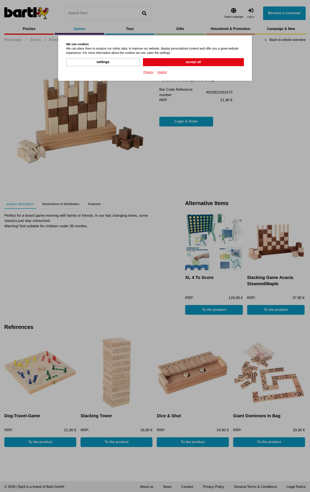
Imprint (162, 72)
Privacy (148, 72)
